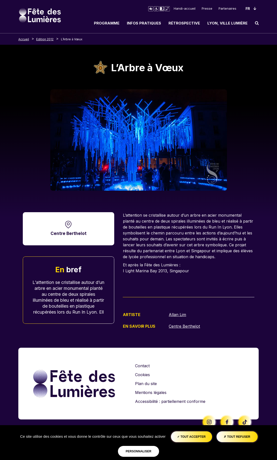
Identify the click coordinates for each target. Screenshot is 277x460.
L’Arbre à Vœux (72, 39)
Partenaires (227, 8)
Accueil (23, 39)
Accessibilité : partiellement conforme (170, 401)
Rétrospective (184, 23)
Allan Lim (177, 314)
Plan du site (146, 383)
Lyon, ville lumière (227, 23)
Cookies (142, 374)
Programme (106, 23)
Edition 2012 (45, 39)
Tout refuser (237, 436)
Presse (207, 8)
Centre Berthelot (68, 233)
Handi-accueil (184, 8)
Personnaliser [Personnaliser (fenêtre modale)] (138, 451)
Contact (142, 365)
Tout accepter (191, 436)
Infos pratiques (144, 23)
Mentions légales (150, 392)
